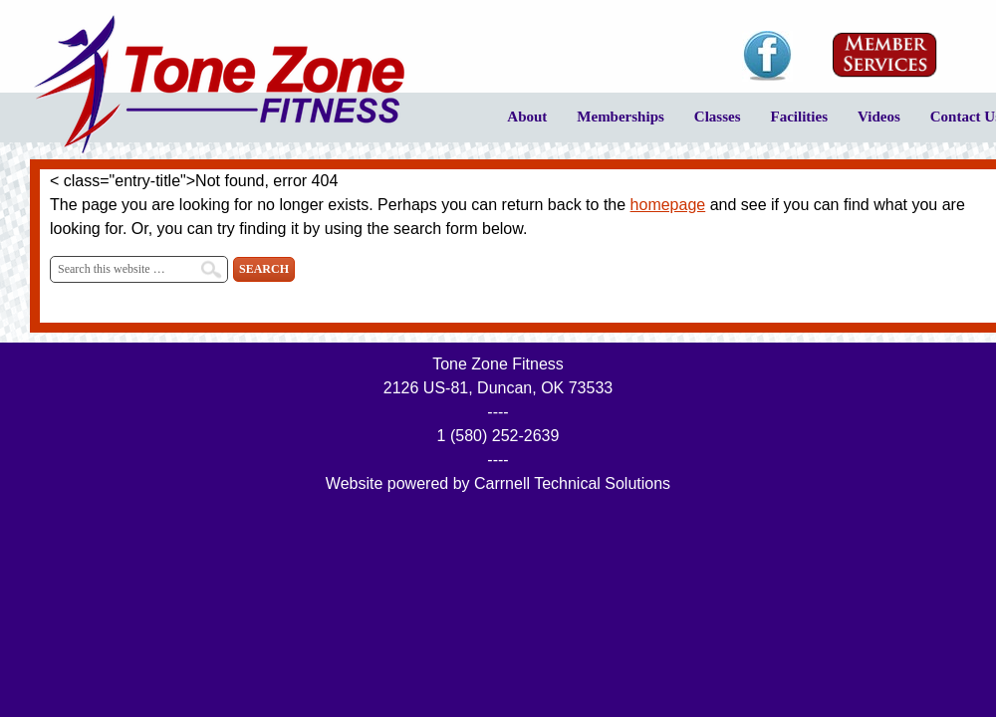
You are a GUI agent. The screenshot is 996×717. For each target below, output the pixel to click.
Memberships (613, 124)
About (519, 124)
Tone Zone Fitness (219, 84)
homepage (668, 204)
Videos (871, 124)
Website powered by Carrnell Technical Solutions (498, 483)
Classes (710, 124)
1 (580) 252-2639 (498, 435)
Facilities (791, 124)
